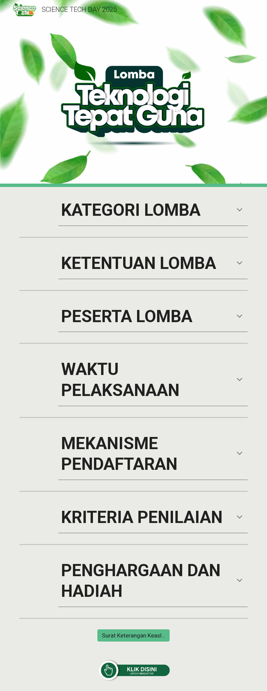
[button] (239, 210)
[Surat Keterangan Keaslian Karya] (133, 635)
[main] (153, 210)
